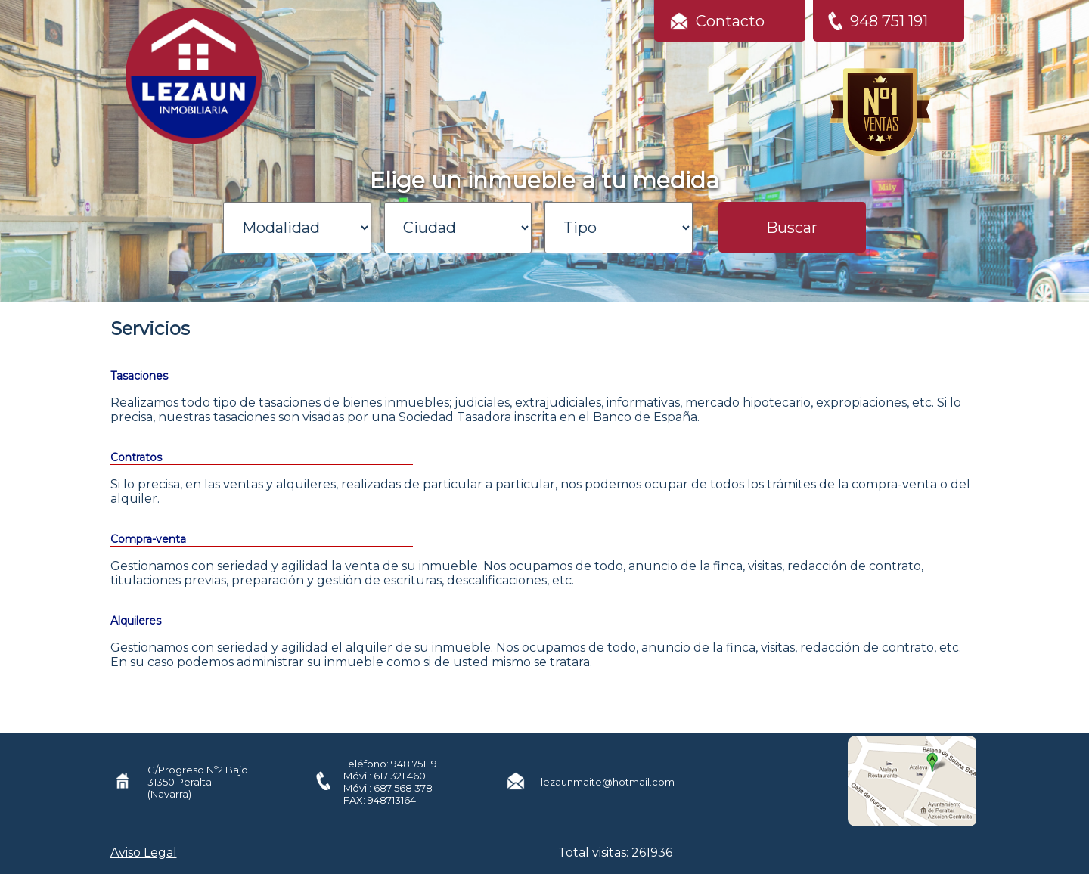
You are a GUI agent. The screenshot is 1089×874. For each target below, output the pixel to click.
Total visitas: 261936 (615, 852)
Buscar (792, 227)
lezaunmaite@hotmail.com (608, 782)
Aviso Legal (143, 852)
